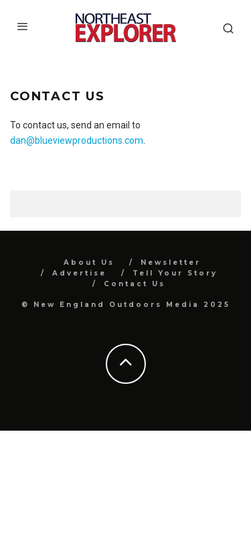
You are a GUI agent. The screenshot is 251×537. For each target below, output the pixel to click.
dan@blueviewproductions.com (76, 140)
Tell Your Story (175, 273)
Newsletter (171, 262)
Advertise (79, 273)
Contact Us (134, 284)
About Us (89, 262)
